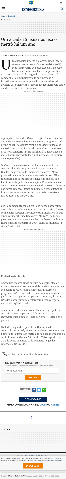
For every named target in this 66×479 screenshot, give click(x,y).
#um (14, 354)
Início (3, 16)
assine (55, 404)
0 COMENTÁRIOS (33, 399)
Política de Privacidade (53, 460)
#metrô (38, 354)
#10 (20, 354)
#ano (46, 354)
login (43, 404)
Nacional (11, 16)
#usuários (28, 354)
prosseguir (33, 465)
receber (33, 377)
